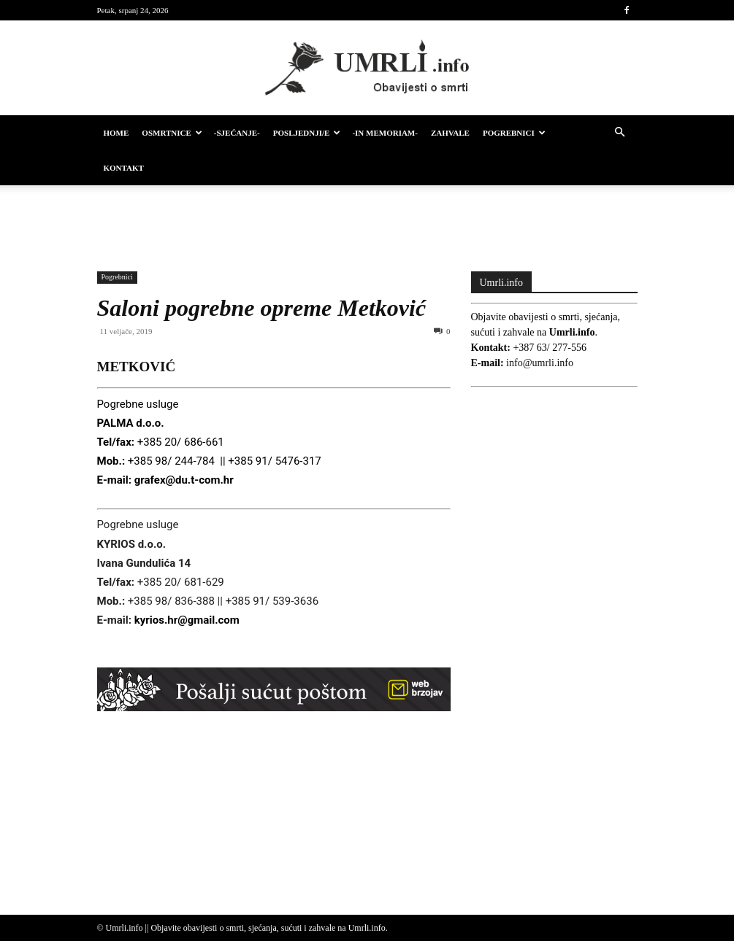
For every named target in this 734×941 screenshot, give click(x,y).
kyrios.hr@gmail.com (187, 620)
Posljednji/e (307, 132)
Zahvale (450, 132)
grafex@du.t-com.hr (184, 480)
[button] (620, 133)
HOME (116, 132)
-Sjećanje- (237, 132)
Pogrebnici (514, 132)
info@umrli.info (539, 362)
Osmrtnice (172, 132)
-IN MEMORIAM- (385, 132)
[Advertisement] (367, 217)
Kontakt (124, 167)
